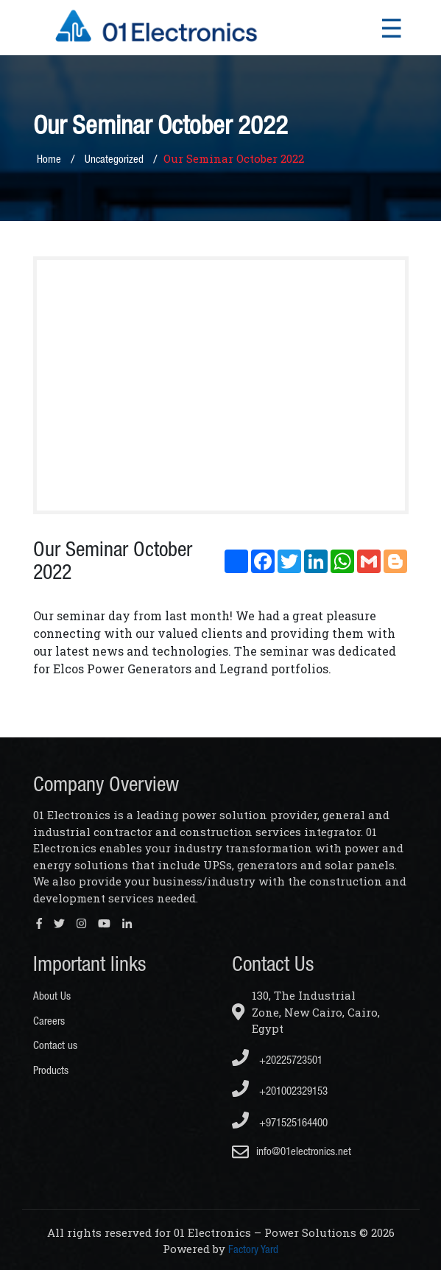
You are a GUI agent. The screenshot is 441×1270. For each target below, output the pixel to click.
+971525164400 (280, 1120)
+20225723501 (277, 1057)
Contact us (55, 1045)
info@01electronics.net (303, 1151)
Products (50, 1070)
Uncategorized (114, 158)
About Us (52, 995)
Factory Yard (253, 1249)
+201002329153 (280, 1088)
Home (49, 158)
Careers (49, 1020)
